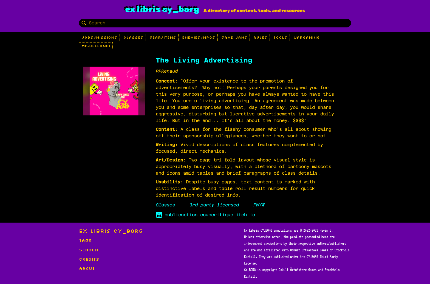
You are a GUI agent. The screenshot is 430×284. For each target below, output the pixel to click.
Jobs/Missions (99, 37)
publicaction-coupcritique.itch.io (205, 215)
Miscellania (95, 45)
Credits (89, 259)
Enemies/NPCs (198, 37)
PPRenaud (167, 71)
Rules (260, 37)
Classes (133, 37)
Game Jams (234, 37)
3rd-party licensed (214, 205)
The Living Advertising (204, 60)
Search (88, 249)
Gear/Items (162, 37)
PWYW (258, 205)
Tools (280, 37)
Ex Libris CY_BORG (162, 9)
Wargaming (306, 37)
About (87, 268)
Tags (85, 240)
